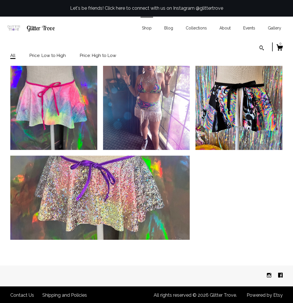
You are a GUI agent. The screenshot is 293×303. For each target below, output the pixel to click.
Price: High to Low (98, 55)
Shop (147, 28)
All (12, 55)
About (225, 28)
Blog (168, 28)
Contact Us (22, 295)
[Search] (262, 48)
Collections (196, 28)
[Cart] (279, 48)
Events (249, 28)
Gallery (274, 28)
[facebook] (280, 275)
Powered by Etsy (265, 295)
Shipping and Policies (64, 295)
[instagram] (269, 275)
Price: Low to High (47, 55)
